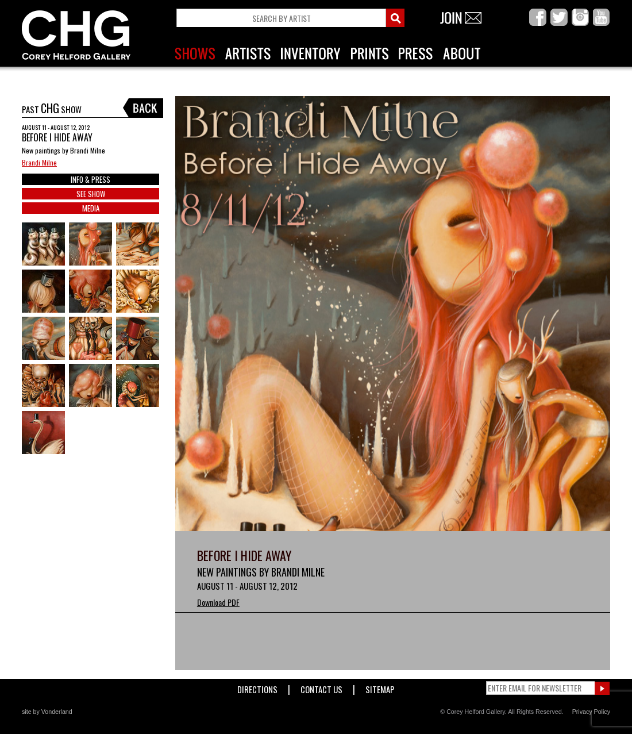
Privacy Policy (591, 711)
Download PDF (218, 602)
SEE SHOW (90, 193)
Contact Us (321, 687)
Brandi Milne (39, 162)
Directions (257, 687)
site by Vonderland (47, 711)
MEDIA (90, 208)
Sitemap (380, 687)
